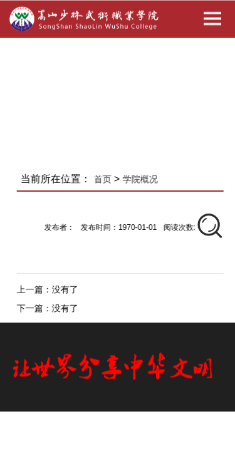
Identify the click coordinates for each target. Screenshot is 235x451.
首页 (104, 179)
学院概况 (142, 179)
